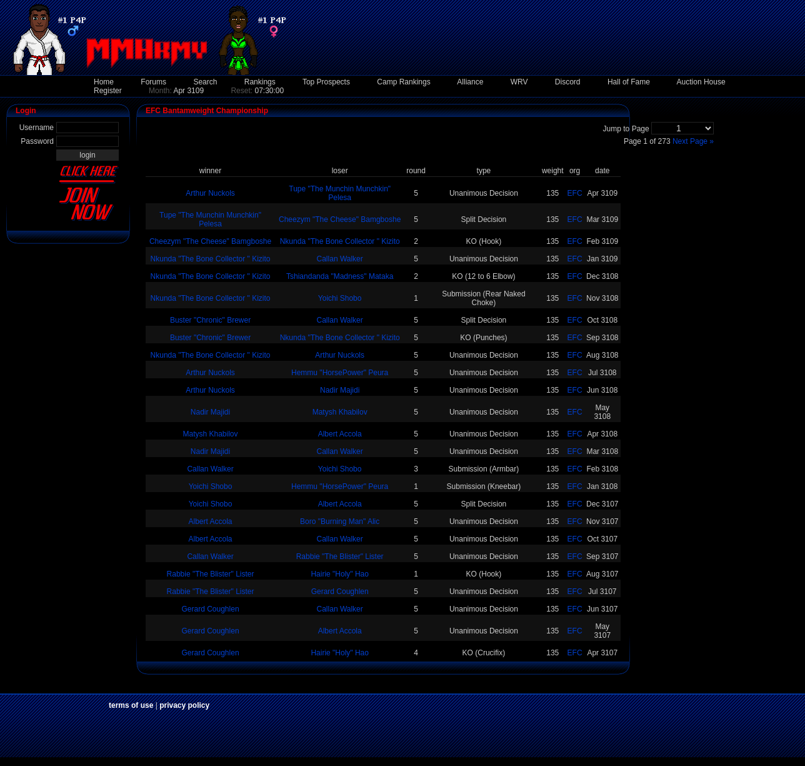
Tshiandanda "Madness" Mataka (339, 276)
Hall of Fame (629, 82)
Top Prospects (326, 82)
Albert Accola (340, 434)
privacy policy (184, 705)
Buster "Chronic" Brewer (210, 320)
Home (104, 82)
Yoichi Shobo (340, 298)
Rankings (260, 82)
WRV (519, 82)
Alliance (470, 82)
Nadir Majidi (339, 390)
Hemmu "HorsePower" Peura (339, 372)
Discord (568, 82)
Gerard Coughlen (340, 591)
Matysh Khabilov (340, 412)
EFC (575, 193)
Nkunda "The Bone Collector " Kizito (340, 241)
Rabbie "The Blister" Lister (340, 556)
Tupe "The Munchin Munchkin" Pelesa (340, 193)
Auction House (701, 82)
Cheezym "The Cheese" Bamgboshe (340, 219)
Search (205, 82)
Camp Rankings (403, 82)
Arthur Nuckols (210, 193)
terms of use (131, 705)
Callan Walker (340, 258)
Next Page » (693, 141)
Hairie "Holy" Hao (340, 574)
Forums (153, 82)
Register (108, 90)
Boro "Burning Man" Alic (339, 521)
